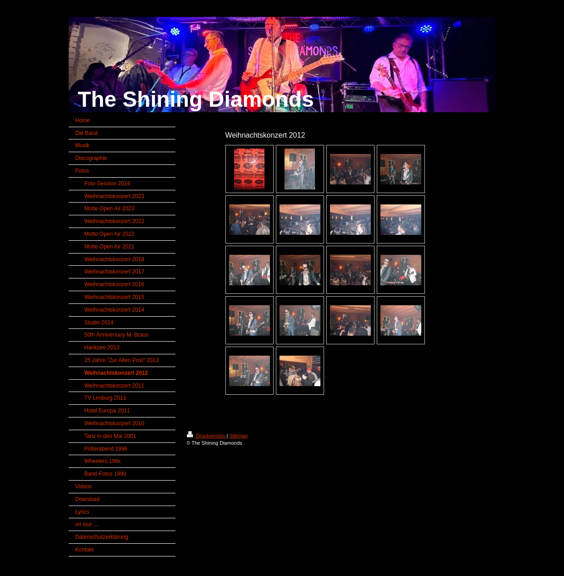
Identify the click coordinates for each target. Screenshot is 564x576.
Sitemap (239, 435)
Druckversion (207, 435)
